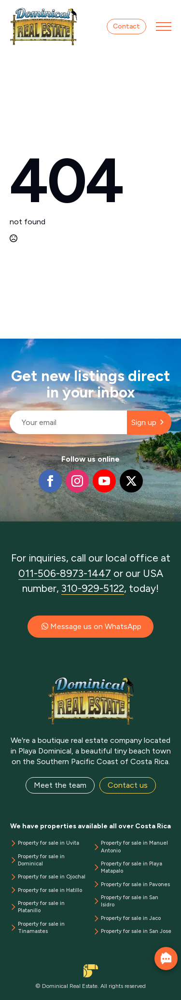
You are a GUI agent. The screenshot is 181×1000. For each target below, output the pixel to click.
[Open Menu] (163, 26)
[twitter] (131, 481)
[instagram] (77, 481)
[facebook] (50, 481)
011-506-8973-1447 (64, 573)
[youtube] (104, 481)
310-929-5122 (92, 588)
